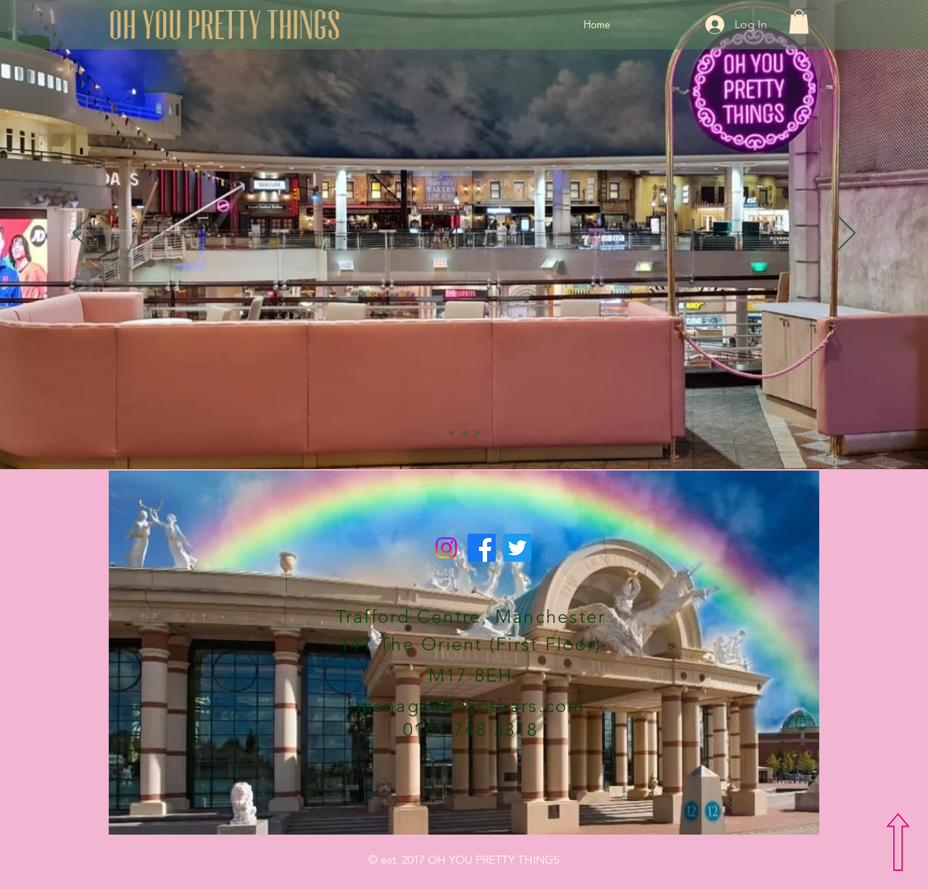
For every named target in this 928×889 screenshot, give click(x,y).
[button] (799, 21)
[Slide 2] (464, 433)
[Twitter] (517, 548)
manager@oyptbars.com (471, 705)
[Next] (846, 234)
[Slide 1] (451, 433)
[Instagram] (446, 548)
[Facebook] (482, 548)
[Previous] (81, 234)
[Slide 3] (477, 433)
